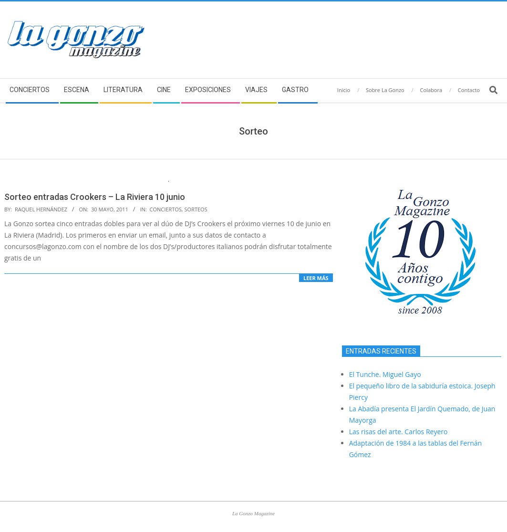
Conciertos (166, 209)
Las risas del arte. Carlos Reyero (398, 431)
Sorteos (196, 209)
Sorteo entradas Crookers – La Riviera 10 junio (94, 197)
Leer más (316, 278)
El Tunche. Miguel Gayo (385, 374)
